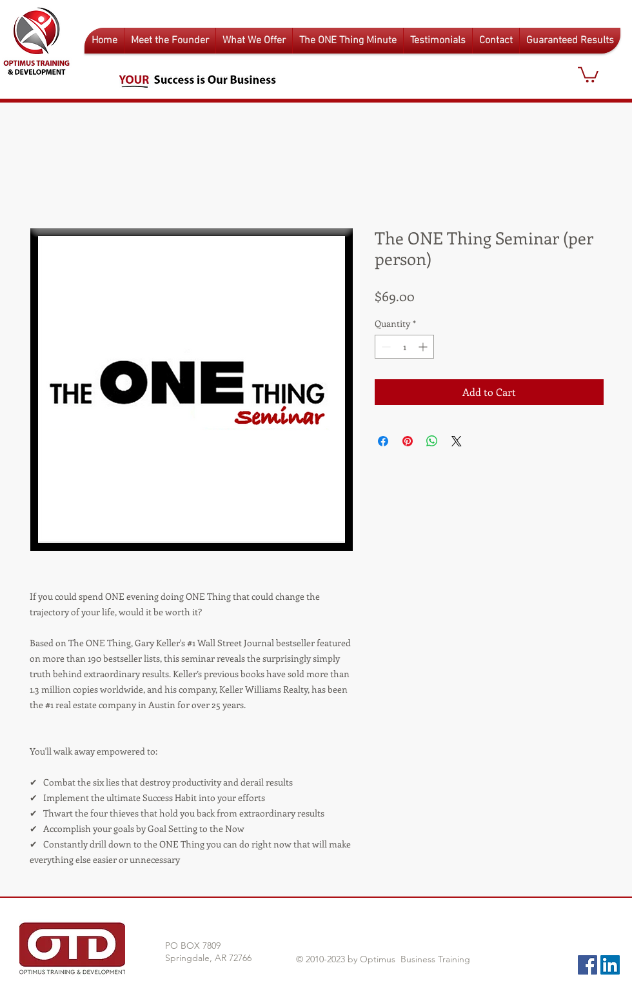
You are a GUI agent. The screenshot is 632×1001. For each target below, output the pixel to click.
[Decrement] (385, 346)
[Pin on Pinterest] (407, 441)
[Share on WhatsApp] (432, 441)
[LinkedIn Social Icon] (610, 965)
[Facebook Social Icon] (587, 965)
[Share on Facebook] (383, 441)
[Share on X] (456, 441)
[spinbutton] (404, 346)
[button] (254, 41)
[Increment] (424, 346)
